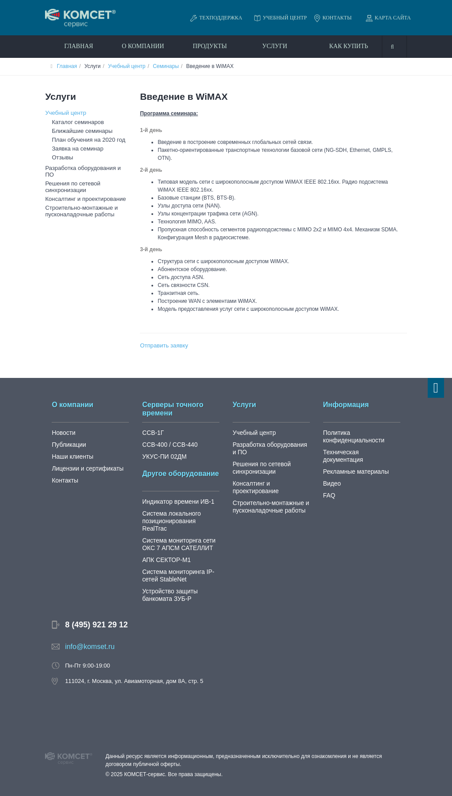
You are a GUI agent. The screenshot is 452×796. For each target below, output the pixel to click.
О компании (143, 46)
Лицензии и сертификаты (85, 467)
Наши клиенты (71, 456)
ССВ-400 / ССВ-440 (168, 444)
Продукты (210, 46)
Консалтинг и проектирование (82, 190)
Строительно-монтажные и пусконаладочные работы (78, 202)
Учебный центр (127, 66)
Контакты (64, 479)
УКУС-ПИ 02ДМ (163, 456)
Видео (331, 475)
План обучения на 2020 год (85, 139)
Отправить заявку (162, 345)
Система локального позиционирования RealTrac (179, 516)
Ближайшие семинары (79, 131)
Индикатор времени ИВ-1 (176, 501)
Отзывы (61, 157)
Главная (78, 46)
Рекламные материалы (354, 463)
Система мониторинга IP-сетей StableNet (176, 567)
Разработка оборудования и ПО (84, 167)
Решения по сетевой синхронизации (70, 179)
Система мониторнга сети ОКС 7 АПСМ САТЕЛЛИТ (176, 536)
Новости (63, 432)
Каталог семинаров (75, 122)
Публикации (68, 444)
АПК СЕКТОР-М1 (165, 551)
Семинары (166, 66)
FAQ (329, 487)
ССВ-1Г (152, 432)
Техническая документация (359, 451)
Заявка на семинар (75, 148)
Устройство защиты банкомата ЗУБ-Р (168, 587)
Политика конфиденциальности (352, 436)
